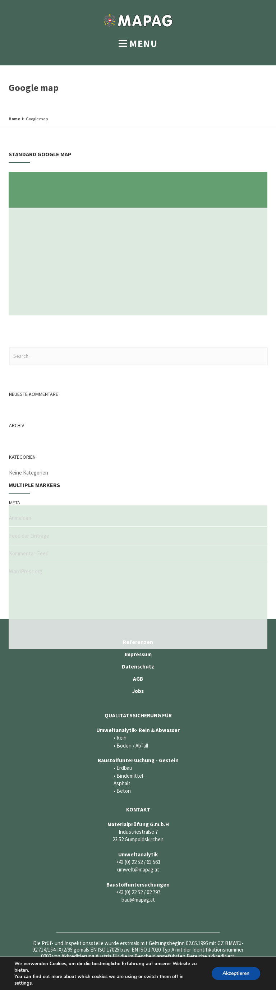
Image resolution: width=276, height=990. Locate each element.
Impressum (138, 654)
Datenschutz (138, 666)
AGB (138, 678)
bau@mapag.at (138, 899)
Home (14, 118)
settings (23, 983)
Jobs (138, 691)
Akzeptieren (235, 973)
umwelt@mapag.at (138, 869)
